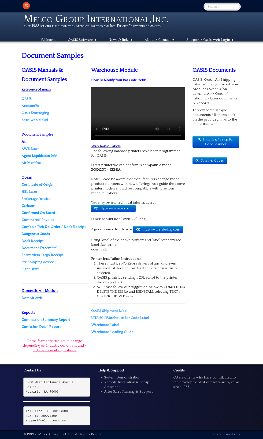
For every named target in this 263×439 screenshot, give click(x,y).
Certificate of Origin (37, 185)
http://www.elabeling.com (158, 229)
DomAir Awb (32, 298)
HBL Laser (29, 192)
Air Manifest (31, 163)
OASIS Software (82, 40)
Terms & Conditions (224, 434)
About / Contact (160, 40)
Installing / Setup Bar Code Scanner (216, 142)
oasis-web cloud (35, 120)
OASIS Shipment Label (109, 311)
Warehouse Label (105, 325)
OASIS (27, 99)
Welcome (48, 40)
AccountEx (30, 106)
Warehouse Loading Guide (112, 332)
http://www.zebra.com (113, 208)
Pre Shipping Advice (38, 262)
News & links (121, 40)
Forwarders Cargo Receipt (42, 255)
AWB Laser (30, 149)
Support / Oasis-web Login (210, 40)
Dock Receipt (32, 241)
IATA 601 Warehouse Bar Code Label (120, 318)
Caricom (28, 206)
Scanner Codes (210, 161)
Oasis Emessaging (35, 113)
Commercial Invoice (38, 220)
